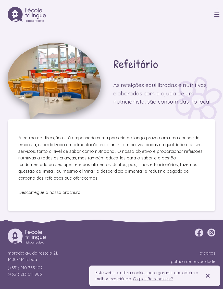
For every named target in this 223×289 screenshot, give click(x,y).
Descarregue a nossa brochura (49, 192)
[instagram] (211, 233)
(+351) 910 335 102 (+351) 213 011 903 (25, 271)
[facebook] (199, 233)
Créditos (207, 253)
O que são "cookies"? (153, 278)
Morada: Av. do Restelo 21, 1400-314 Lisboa (33, 256)
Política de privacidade (193, 261)
